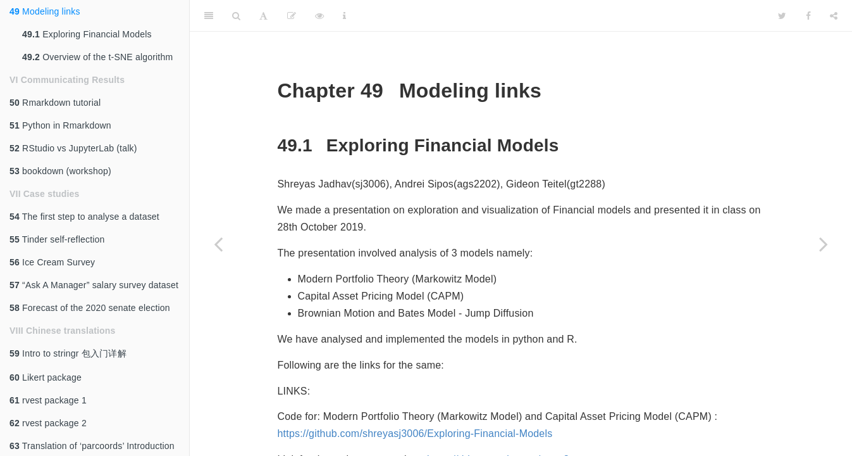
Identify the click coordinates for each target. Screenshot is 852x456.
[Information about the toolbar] (344, 16)
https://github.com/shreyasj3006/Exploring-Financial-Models (415, 433)
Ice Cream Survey (52, 262)
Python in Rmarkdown (60, 125)
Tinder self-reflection (57, 239)
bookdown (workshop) (60, 171)
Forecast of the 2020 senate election (89, 308)
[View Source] (319, 16)
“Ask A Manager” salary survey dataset (93, 285)
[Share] (833, 16)
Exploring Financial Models (87, 34)
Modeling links (44, 11)
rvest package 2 (48, 423)
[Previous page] (218, 244)
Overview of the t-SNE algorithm (97, 57)
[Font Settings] (263, 16)
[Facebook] (808, 16)
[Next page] (823, 244)
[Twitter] (782, 16)
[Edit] (292, 16)
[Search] (236, 16)
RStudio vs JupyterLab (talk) (73, 148)
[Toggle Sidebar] (209, 16)
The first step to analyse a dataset (84, 217)
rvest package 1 (48, 400)
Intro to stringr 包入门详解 (68, 353)
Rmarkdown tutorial (55, 103)
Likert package (45, 377)
